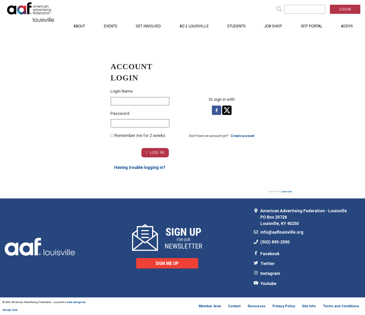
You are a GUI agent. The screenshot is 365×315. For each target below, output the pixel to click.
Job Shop (273, 26)
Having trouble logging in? (139, 167)
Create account (242, 136)
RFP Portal (311, 26)
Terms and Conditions (341, 306)
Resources (256, 306)
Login (345, 9)
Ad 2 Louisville (194, 26)
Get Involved (148, 26)
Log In (155, 153)
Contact (234, 306)
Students (236, 26)
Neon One (287, 191)
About (79, 26)
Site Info (309, 306)
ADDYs (347, 26)
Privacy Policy (284, 306)
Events (110, 26)
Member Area (210, 306)
